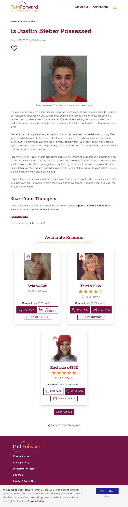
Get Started (81, 6)
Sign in (79, 205)
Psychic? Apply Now (24, 481)
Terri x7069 (90, 286)
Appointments (37, 317)
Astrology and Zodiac (23, 21)
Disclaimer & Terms (24, 468)
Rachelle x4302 (64, 367)
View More (64, 411)
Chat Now (101, 310)
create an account (97, 205)
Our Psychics (100, 6)
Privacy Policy (36, 501)
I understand (107, 491)
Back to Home (65, 425)
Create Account (22, 456)
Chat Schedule (47, 309)
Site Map (18, 474)
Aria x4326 (37, 286)
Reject (107, 496)
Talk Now (26, 310)
